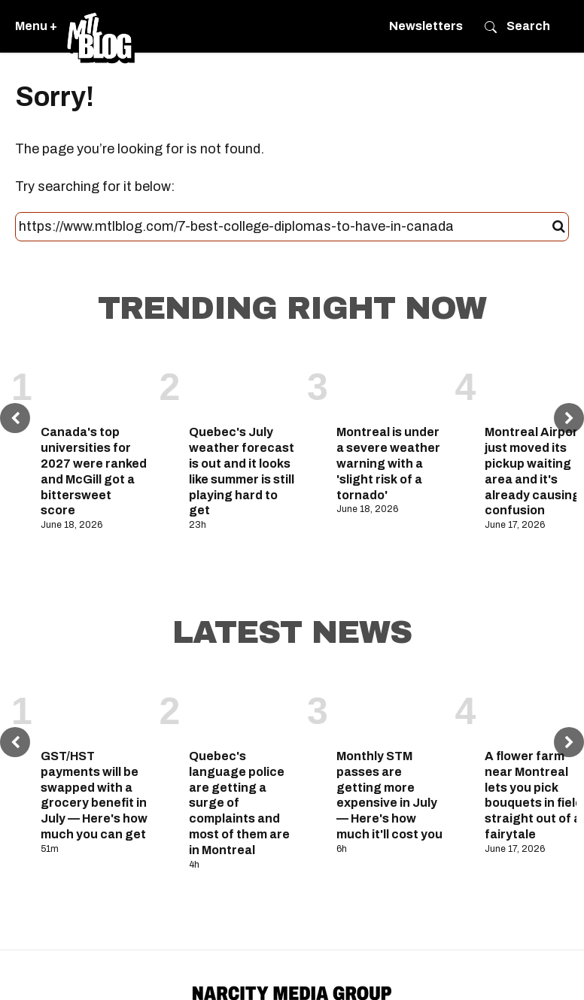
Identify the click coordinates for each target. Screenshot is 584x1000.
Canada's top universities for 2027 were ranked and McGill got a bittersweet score (94, 471)
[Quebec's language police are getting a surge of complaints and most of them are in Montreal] (243, 707)
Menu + (36, 26)
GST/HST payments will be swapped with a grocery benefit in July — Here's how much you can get (94, 795)
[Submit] (558, 227)
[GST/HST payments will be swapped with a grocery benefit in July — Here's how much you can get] (94, 707)
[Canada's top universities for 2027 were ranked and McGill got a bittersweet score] (94, 383)
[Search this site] (285, 227)
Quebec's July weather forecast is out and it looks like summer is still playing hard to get (241, 471)
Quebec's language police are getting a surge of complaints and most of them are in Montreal (239, 803)
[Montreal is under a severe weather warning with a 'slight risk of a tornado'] (390, 383)
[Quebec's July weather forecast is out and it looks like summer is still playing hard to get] (243, 383)
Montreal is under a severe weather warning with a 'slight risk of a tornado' (388, 463)
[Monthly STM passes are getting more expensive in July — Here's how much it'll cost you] (390, 707)
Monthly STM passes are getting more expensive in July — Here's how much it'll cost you (389, 795)
